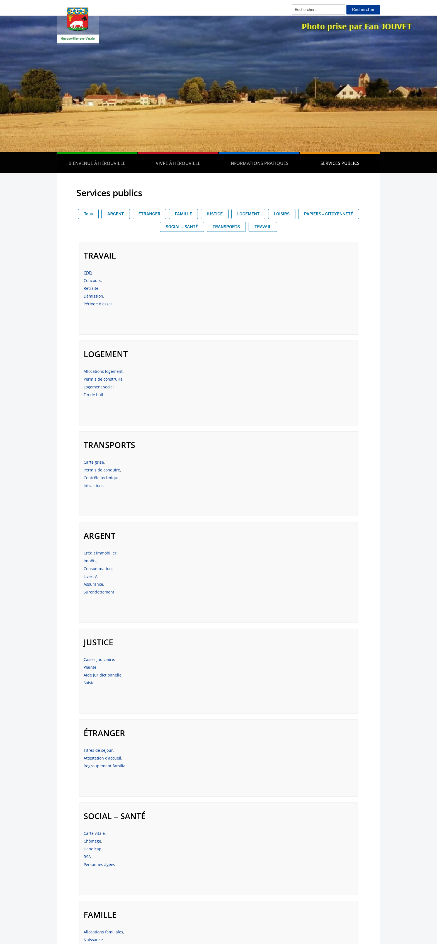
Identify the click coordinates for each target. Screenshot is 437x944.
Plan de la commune (350, 878)
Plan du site (359, 888)
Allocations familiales (245, 568)
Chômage (92, 576)
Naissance (235, 576)
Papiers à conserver (102, 690)
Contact (363, 867)
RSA (87, 592)
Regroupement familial (247, 493)
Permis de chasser (243, 690)
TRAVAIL (262, 226)
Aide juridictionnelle (103, 493)
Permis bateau (239, 675)
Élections (92, 682)
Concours (92, 280)
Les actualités (357, 846)
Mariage (233, 584)
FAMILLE (183, 213)
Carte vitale (94, 568)
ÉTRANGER (150, 213)
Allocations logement (245, 272)
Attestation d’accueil (244, 485)
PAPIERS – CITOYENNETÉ (328, 213)
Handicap (92, 584)
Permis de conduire (102, 379)
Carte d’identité (98, 698)
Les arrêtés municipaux (89, 856)
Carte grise (94, 371)
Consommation (240, 387)
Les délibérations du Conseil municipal (105, 846)
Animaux (234, 667)
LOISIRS (282, 213)
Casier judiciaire (99, 477)
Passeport (93, 675)
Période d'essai (98, 303)
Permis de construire (245, 280)
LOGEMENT (248, 213)
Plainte (90, 485)
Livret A (233, 394)
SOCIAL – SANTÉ (182, 226)
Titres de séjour (240, 477)
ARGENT (115, 213)
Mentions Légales (353, 856)
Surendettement (241, 410)
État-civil (91, 667)
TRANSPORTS (226, 226)
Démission (93, 296)
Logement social (241, 288)
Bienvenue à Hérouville (97, 163)
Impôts (232, 379)
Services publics (340, 163)
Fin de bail (235, 296)
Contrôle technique (102, 387)
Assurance (235, 402)
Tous (88, 213)
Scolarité (234, 599)
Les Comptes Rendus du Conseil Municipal (109, 867)
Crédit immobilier (242, 371)
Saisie (89, 501)
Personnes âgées (99, 599)
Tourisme (234, 682)
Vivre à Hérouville (178, 163)
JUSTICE (215, 213)
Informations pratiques (258, 163)
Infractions (94, 394)
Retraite (91, 288)
